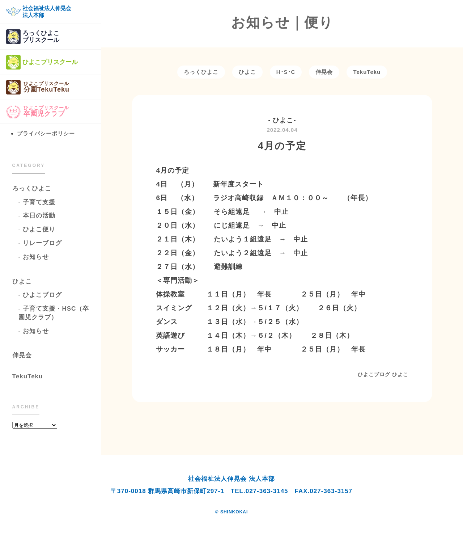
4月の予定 (282, 145)
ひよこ (22, 281)
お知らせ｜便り (282, 22)
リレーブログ (42, 243)
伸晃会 (22, 355)
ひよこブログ (42, 294)
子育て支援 (39, 202)
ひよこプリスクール (42, 62)
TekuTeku (27, 376)
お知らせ (36, 256)
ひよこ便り (39, 229)
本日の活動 (39, 215)
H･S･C (286, 72)
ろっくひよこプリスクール (32, 36)
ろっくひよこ (31, 188)
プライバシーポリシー (46, 133)
